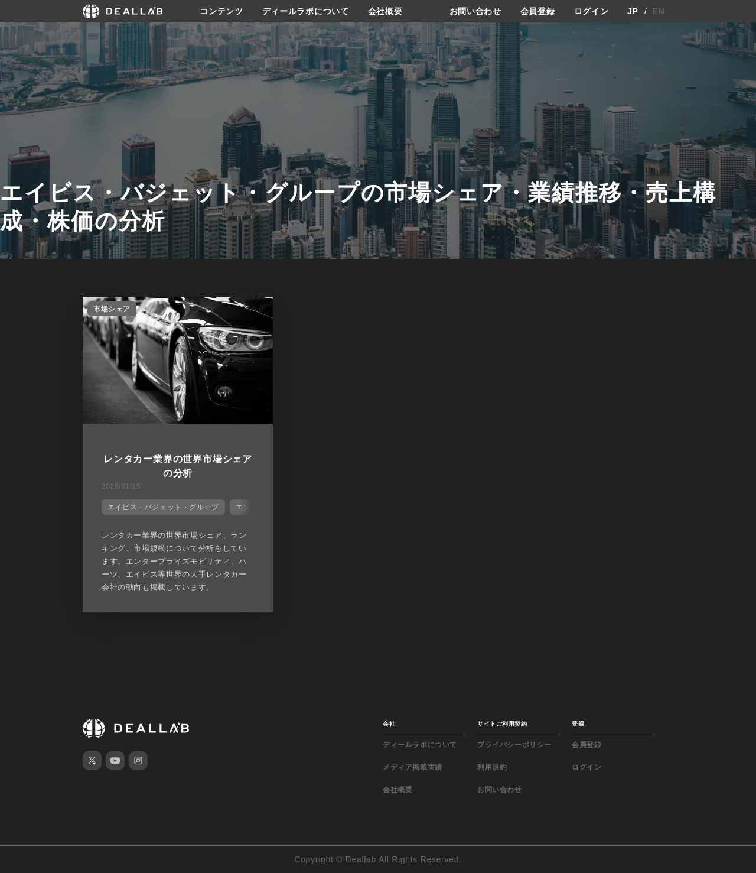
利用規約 (492, 767)
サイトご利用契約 (502, 724)
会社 (389, 724)
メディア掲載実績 (412, 767)
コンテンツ (221, 11)
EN (659, 11)
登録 (578, 724)
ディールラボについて (305, 11)
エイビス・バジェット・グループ (163, 507)
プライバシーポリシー (514, 745)
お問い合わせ (475, 11)
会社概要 (385, 11)
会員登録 (537, 11)
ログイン (591, 11)
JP (632, 11)
